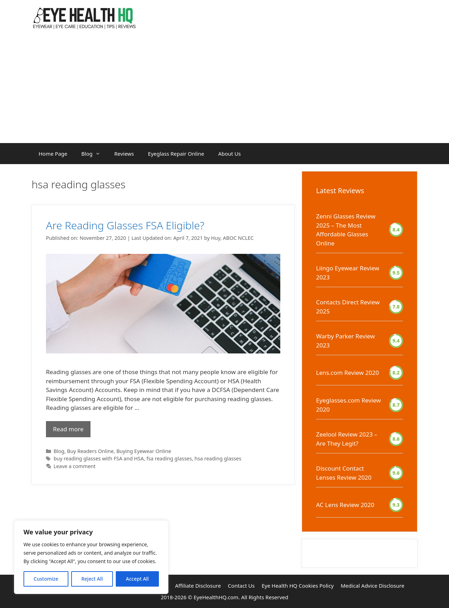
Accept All (137, 578)
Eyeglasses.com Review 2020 (348, 404)
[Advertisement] (224, 90)
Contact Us (241, 585)
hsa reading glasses (218, 458)
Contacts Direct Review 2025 (348, 306)
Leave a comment (75, 466)
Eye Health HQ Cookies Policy (298, 585)
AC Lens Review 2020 (345, 505)
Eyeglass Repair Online (176, 153)
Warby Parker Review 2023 (345, 340)
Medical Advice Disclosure (372, 585)
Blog (94, 153)
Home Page (53, 153)
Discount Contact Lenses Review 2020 (343, 472)
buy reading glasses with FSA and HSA (99, 458)
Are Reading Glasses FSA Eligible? (125, 225)
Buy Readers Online (90, 451)
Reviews (124, 153)
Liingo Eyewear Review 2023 (347, 272)
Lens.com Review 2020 (347, 373)
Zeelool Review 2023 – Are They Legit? (346, 438)
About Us (229, 153)
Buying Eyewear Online (143, 451)
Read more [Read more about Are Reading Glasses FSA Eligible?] (68, 429)
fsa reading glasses (169, 458)
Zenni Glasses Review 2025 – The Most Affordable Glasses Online (345, 229)
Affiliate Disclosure (198, 585)
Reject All (92, 578)
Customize (46, 578)
